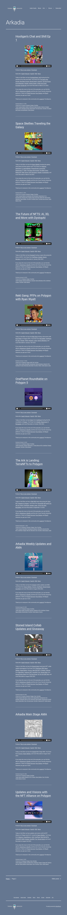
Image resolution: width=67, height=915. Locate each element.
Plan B (46, 93)
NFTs (20, 108)
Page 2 (14, 879)
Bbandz (44, 166)
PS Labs (18, 340)
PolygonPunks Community (38, 168)
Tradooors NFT (28, 672)
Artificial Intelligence (27, 280)
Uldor (25, 170)
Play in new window (25, 70)
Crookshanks (45, 172)
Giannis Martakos (39, 280)
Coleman (39, 81)
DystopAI (32, 255)
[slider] (49, 66)
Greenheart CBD (40, 668)
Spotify (32, 73)
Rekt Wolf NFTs (37, 670)
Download (34, 70)
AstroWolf (18, 589)
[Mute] (46, 66)
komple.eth (23, 85)
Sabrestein (18, 168)
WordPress (58, 906)
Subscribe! (58, 8)
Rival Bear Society (24, 81)
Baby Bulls (21, 672)
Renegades (18, 424)
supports (41, 99)
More (39, 73)
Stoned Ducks (19, 674)
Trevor (40, 864)
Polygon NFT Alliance (46, 862)
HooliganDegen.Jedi (35, 77)
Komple (17, 108)
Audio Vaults (33, 8)
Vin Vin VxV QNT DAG (43, 674)
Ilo (27, 699)
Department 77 (19, 170)
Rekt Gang (34, 336)
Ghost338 (40, 503)
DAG (32, 697)
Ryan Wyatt (18, 338)
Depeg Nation (23, 670)
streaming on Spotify (25, 91)
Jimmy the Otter (42, 505)
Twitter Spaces (31, 110)
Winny (21, 505)
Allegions (20, 837)
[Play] (17, 66)
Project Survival (31, 93)
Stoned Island (33, 81)
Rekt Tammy (25, 172)
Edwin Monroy (37, 445)
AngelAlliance (27, 837)
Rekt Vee (28, 530)
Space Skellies (36, 164)
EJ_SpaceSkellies (26, 168)
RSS (36, 73)
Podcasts (28, 105)
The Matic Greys (44, 170)
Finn (39, 672)
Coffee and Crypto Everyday (35, 107)
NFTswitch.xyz (47, 503)
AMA (20, 364)
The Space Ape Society (33, 170)
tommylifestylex (20, 83)
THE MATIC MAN (20, 839)
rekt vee (18, 505)
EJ (45, 196)
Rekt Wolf (33, 501)
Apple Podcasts (25, 73)
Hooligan (47, 107)
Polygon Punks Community (33, 197)
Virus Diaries (38, 93)
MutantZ (31, 340)
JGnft (32, 837)
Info (44, 8)
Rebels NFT (18, 172)
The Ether (36, 105)
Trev (36, 839)
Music (39, 8)
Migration (36, 610)
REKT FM (32, 362)
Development (32, 364)
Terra (36, 527)
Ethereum (24, 527)
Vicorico (34, 587)
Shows (50, 8)
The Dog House (46, 81)
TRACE (26, 340)
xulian (35, 340)
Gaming (23, 197)
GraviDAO (35, 672)
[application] (34, 66)
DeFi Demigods (33, 172)
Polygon (32, 105)
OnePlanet (35, 257)
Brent (24, 674)
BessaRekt (42, 338)
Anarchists (21, 445)
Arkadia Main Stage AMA (31, 714)
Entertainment (19, 197)
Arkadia (26, 83)
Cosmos (24, 105)
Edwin (31, 420)
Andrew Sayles (33, 83)
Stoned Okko (44, 672)
